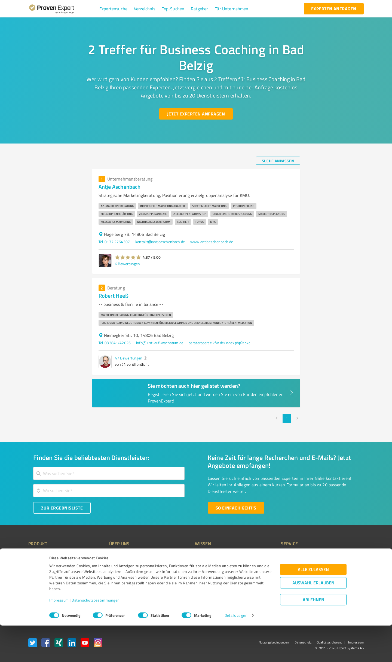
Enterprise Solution (44, 584)
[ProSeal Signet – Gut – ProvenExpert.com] (343, 565)
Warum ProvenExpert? (117, 555)
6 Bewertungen (127, 263)
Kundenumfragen (42, 565)
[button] (113, 8)
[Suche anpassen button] (278, 161)
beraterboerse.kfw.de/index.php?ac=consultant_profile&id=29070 (221, 342)
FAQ (177, 565)
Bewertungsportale (190, 574)
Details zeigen (236, 651)
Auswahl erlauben (313, 619)
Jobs (102, 584)
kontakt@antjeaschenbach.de (160, 241)
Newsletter (259, 565)
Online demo (260, 574)
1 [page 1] (287, 418)
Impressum (59, 636)
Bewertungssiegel (43, 555)
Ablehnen (313, 636)
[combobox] (109, 473)
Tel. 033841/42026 (115, 342)
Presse (256, 555)
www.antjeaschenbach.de (211, 241)
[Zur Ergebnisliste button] (62, 508)
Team (103, 574)
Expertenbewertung (266, 584)
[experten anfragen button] (334, 8)
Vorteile (34, 574)
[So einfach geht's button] (236, 508)
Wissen (180, 555)
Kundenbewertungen (191, 584)
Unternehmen (110, 565)
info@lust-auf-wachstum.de (159, 342)
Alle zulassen (313, 606)
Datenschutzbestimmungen (96, 636)
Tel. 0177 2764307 (114, 241)
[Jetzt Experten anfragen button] (196, 114)
